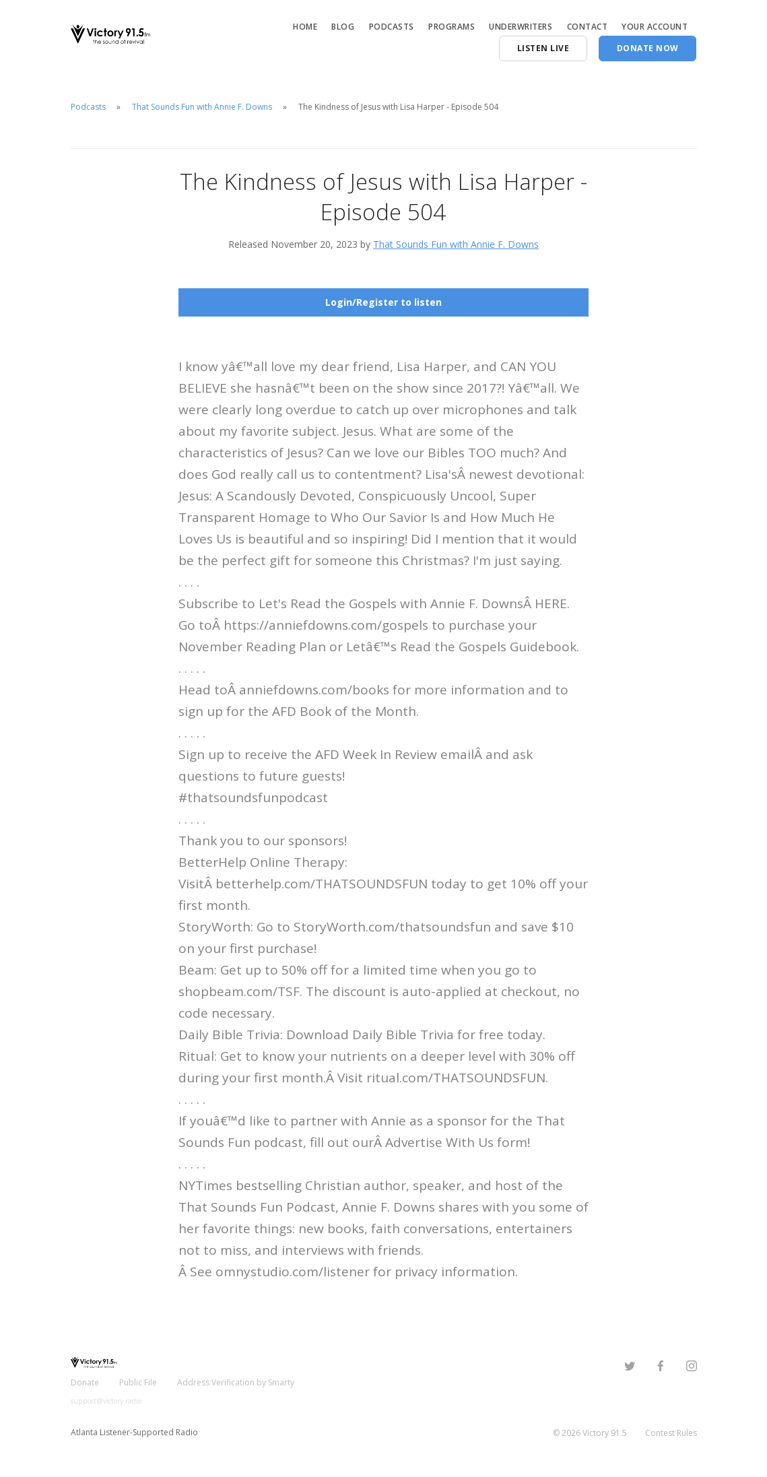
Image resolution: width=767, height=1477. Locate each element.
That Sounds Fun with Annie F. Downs (202, 106)
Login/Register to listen (383, 302)
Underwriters (520, 26)
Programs (451, 26)
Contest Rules (671, 1433)
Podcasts (391, 26)
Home (305, 26)
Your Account (655, 26)
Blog (342, 26)
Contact (587, 26)
